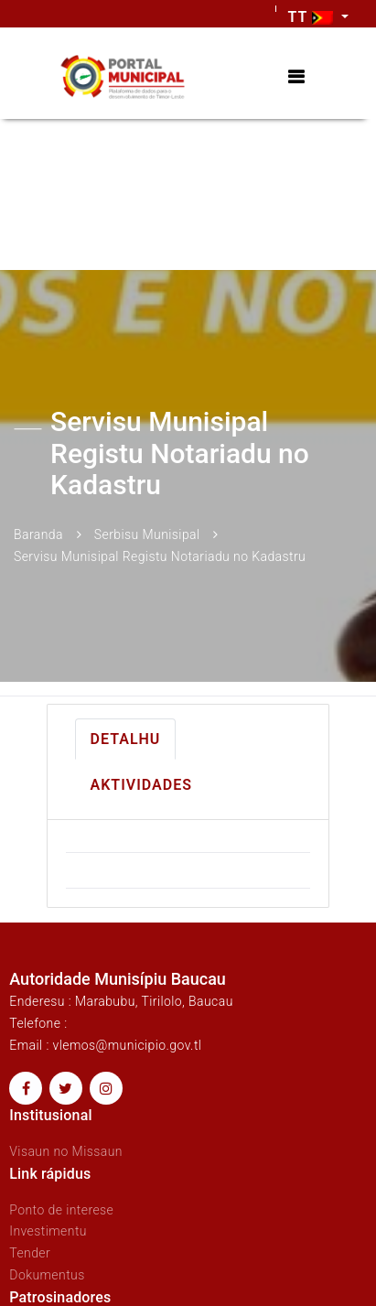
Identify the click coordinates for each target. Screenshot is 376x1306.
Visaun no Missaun (66, 1151)
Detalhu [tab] (126, 739)
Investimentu (48, 1231)
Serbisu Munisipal (147, 534)
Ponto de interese (61, 1210)
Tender (29, 1253)
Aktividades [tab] (141, 784)
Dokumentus (46, 1275)
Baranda (38, 534)
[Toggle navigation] (296, 77)
